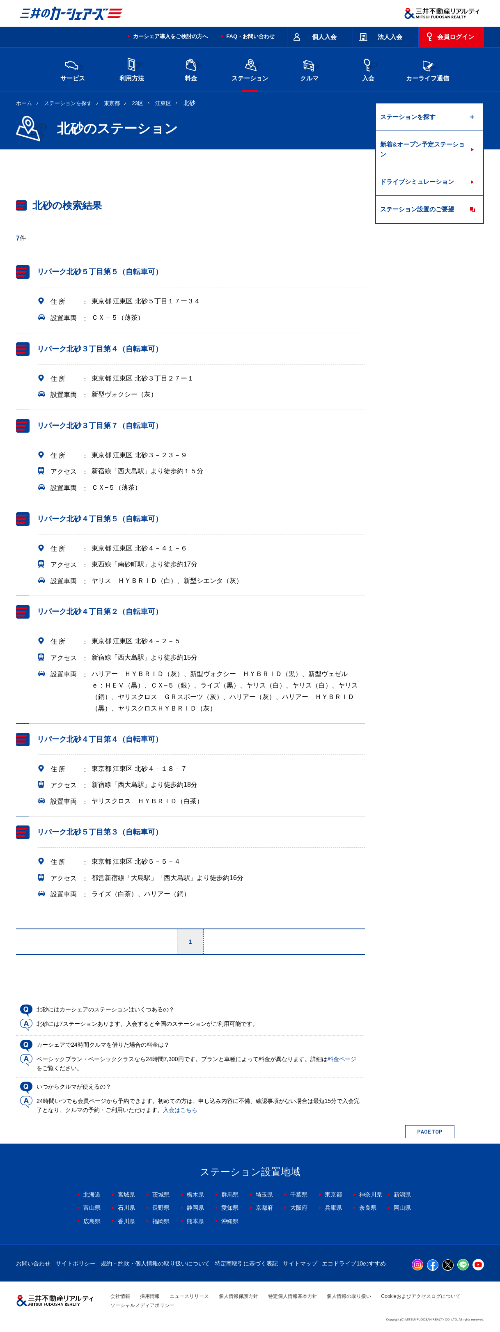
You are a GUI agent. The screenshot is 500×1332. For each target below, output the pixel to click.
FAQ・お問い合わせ (250, 36)
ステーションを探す (68, 103)
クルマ (309, 69)
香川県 (126, 1221)
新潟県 (402, 1194)
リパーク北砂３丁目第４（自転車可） (100, 349)
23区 (137, 103)
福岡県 (161, 1221)
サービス (72, 69)
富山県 (92, 1207)
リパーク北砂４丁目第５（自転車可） (100, 519)
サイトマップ (300, 1263)
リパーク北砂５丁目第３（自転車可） (100, 832)
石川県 (126, 1207)
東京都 (112, 103)
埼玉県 (264, 1194)
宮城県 (126, 1194)
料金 (191, 69)
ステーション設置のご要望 (417, 209)
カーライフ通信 (427, 69)
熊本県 (195, 1221)
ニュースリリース (189, 1296)
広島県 (92, 1221)
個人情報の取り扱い (349, 1296)
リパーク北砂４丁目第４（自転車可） (100, 739)
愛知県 (230, 1207)
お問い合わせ (33, 1263)
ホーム (24, 103)
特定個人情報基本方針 (292, 1296)
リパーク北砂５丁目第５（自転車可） (100, 272)
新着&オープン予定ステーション (422, 149)
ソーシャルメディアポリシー (142, 1305)
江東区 (163, 103)
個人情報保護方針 (238, 1296)
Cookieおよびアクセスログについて (420, 1296)
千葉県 (298, 1194)
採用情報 (150, 1296)
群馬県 (230, 1194)
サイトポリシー (75, 1263)
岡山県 (402, 1207)
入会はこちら (180, 1110)
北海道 (92, 1194)
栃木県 (195, 1194)
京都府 (264, 1207)
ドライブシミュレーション (417, 181)
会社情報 (120, 1296)
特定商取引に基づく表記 (246, 1263)
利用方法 (131, 69)
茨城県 (161, 1194)
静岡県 (195, 1207)
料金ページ (342, 1059)
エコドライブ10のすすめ (354, 1263)
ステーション (250, 69)
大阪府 (298, 1207)
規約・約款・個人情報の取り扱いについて (155, 1263)
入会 (368, 69)
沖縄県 (230, 1221)
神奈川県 (370, 1194)
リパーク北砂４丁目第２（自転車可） (100, 612)
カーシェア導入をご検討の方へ (170, 36)
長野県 (161, 1207)
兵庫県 (333, 1207)
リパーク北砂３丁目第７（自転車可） (100, 426)
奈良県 (367, 1207)
